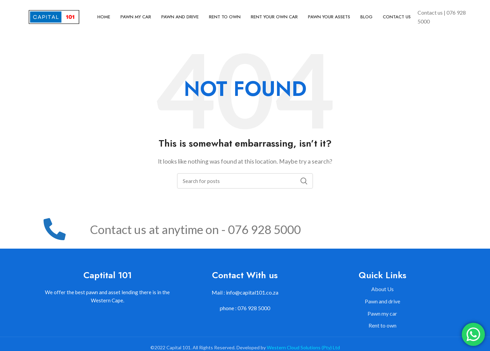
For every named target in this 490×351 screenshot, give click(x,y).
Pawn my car (382, 313)
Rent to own (382, 325)
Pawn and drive (382, 301)
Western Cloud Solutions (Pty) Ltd (303, 347)
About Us (382, 289)
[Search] (245, 181)
